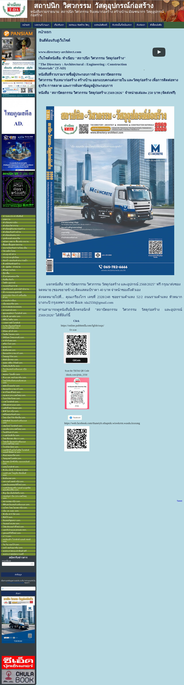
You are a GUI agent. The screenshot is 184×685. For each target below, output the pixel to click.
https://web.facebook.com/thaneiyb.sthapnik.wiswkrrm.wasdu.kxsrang (102, 423)
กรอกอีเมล (6, 561)
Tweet (179, 501)
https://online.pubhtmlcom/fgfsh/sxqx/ (82, 325)
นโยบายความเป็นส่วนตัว (15, 583)
